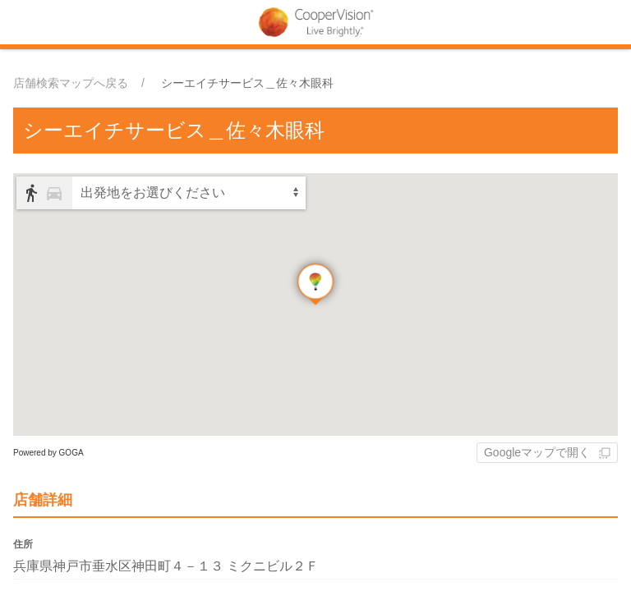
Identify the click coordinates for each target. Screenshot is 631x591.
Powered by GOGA (48, 452)
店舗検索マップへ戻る (70, 82)
